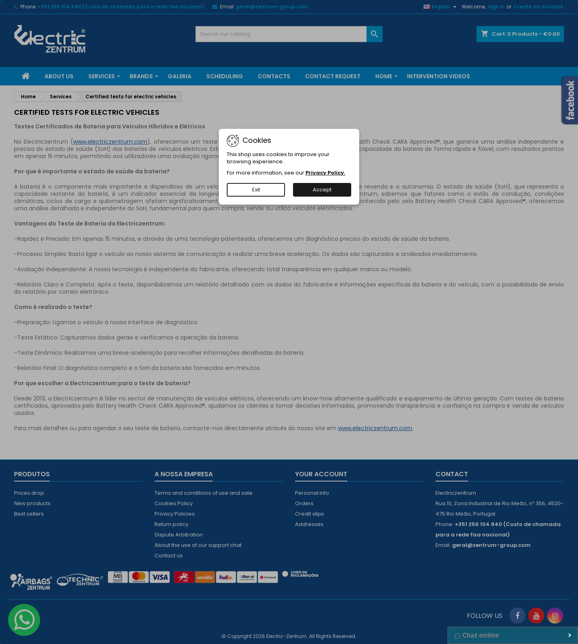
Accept (322, 189)
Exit (256, 189)
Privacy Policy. (325, 173)
